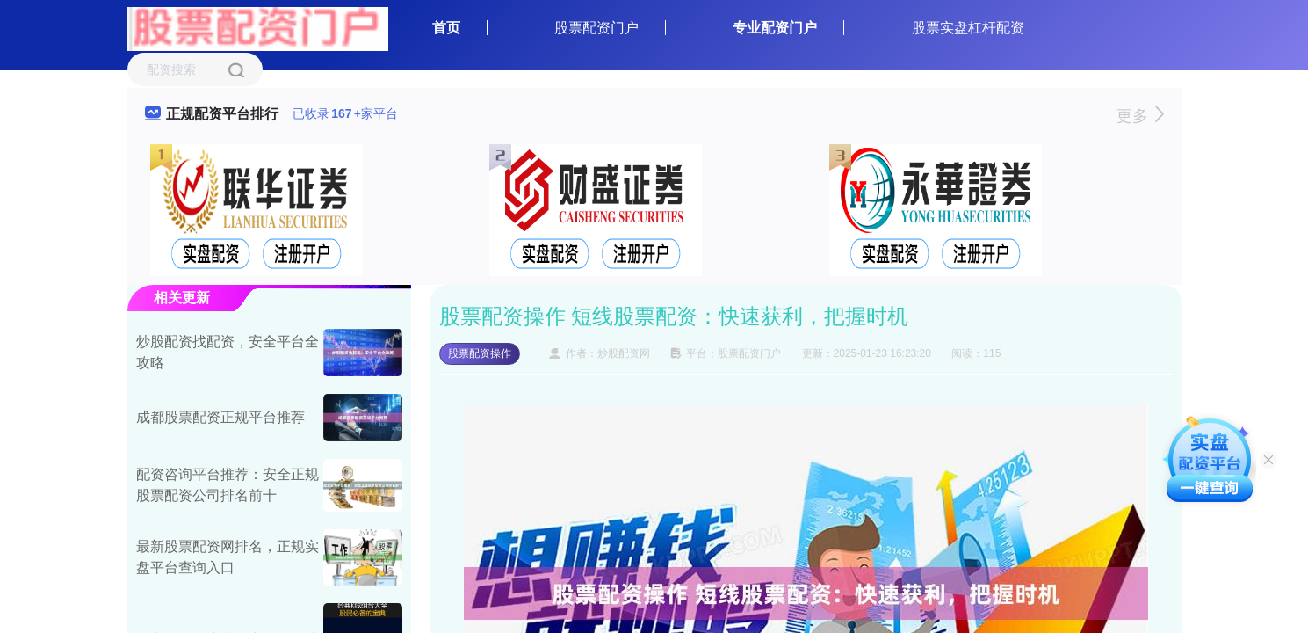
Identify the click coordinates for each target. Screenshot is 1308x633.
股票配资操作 (479, 353)
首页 (446, 27)
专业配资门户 (775, 27)
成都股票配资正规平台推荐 (220, 417)
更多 (1139, 116)
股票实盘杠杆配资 (968, 27)
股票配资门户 (596, 27)
